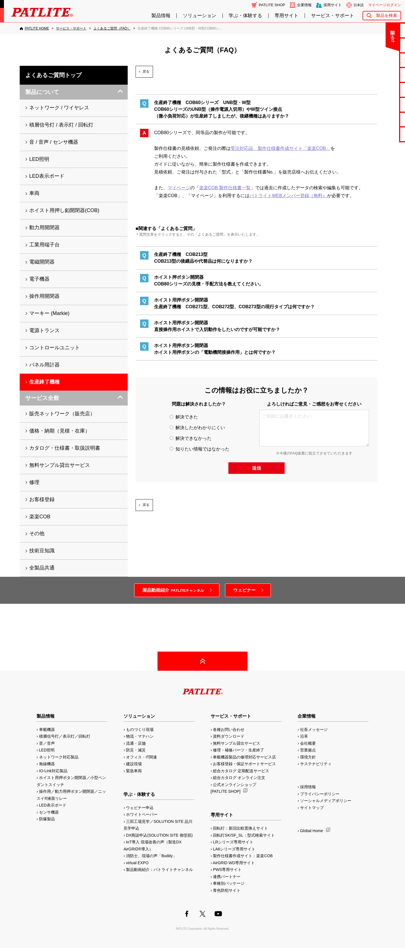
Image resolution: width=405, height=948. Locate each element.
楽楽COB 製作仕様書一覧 (225, 187)
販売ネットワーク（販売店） (62, 413)
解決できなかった (190, 438)
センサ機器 (49, 812)
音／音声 (47, 743)
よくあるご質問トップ (53, 75)
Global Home (311, 830)
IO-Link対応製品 (53, 771)
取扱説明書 (382, 89)
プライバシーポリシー (319, 794)
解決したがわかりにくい (197, 427)
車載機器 (47, 729)
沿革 (304, 736)
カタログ (382, 74)
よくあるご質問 (383, 45)
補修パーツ (382, 119)
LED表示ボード (46, 176)
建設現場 (134, 764)
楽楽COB (39, 516)
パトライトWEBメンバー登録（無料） (288, 195)
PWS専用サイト (227, 869)
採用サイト (332, 5)
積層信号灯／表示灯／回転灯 (64, 736)
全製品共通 (42, 568)
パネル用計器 (44, 365)
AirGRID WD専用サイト (234, 863)
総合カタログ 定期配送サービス (241, 771)
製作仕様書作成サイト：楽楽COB (243, 856)
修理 (34, 482)
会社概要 (308, 743)
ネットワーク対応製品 (58, 757)
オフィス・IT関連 (141, 757)
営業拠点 (308, 750)
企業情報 (304, 5)
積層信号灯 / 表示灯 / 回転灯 (61, 125)
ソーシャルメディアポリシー (325, 800)
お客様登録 (42, 499)
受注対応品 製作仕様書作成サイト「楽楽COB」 (280, 148)
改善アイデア (382, 134)
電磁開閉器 (42, 262)
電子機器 (39, 279)
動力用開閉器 (44, 227)
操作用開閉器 (44, 296)
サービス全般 (42, 398)
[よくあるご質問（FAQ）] (111, 28)
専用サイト (286, 15)
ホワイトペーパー (142, 814)
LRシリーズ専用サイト (233, 842)
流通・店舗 (136, 743)
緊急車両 (134, 771)
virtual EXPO (137, 863)
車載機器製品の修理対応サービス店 (244, 757)
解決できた (184, 417)
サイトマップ (312, 807)
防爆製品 (47, 819)
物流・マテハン (140, 736)
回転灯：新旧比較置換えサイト (240, 828)
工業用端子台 (44, 244)
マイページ (179, 187)
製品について (42, 92)
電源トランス (44, 330)
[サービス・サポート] (71, 28)
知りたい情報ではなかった (199, 449)
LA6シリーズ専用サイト (234, 849)
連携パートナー (226, 876)
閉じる (354, 32)
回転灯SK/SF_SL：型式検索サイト (243, 835)
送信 (256, 468)
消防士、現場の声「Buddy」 (151, 856)
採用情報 (308, 787)
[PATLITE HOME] (34, 28)
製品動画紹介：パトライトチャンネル (159, 869)
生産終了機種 (382, 104)
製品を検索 (386, 15)
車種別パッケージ (228, 883)
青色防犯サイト (226, 890)
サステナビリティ (316, 764)
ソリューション (199, 15)
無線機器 (47, 764)
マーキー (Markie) (49, 313)
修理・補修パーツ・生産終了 (238, 750)
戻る (146, 71)
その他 (36, 533)
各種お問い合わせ (228, 729)
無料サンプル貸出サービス (59, 465)
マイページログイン (384, 5)
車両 (34, 193)
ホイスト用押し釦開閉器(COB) (64, 210)
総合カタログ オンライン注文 (239, 777)
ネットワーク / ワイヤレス (59, 108)
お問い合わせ (382, 30)
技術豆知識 (42, 550)
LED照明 (39, 159)
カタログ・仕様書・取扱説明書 (64, 448)
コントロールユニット (54, 347)
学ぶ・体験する (245, 15)
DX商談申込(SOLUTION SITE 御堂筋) (159, 835)
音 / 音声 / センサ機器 (53, 142)
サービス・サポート (332, 15)
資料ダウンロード (228, 736)
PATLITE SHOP (272, 5)
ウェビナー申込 (140, 807)
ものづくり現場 (140, 729)
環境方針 (308, 757)
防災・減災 (136, 750)
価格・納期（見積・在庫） (59, 431)
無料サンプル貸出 (383, 60)
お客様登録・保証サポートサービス (244, 764)
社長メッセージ (314, 729)
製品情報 (160, 15)
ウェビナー (244, 590)
